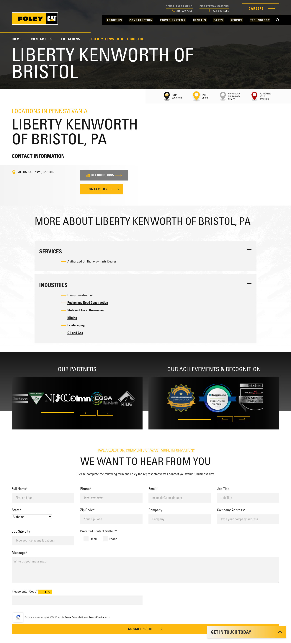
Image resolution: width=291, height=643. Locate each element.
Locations (70, 39)
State (16, 510)
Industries (53, 285)
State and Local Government (86, 310)
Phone (85, 488)
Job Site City (21, 531)
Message (19, 552)
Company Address (231, 510)
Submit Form (145, 629)
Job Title (223, 488)
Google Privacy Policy (75, 617)
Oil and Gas (75, 333)
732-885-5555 (219, 10)
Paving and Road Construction (87, 303)
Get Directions (104, 175)
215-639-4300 (182, 10)
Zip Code (87, 510)
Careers (256, 8)
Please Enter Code (32, 591)
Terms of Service (96, 617)
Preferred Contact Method (98, 531)
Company (155, 510)
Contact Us (41, 39)
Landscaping (76, 325)
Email (153, 488)
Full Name (20, 488)
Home (17, 39)
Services (50, 251)
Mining (72, 318)
